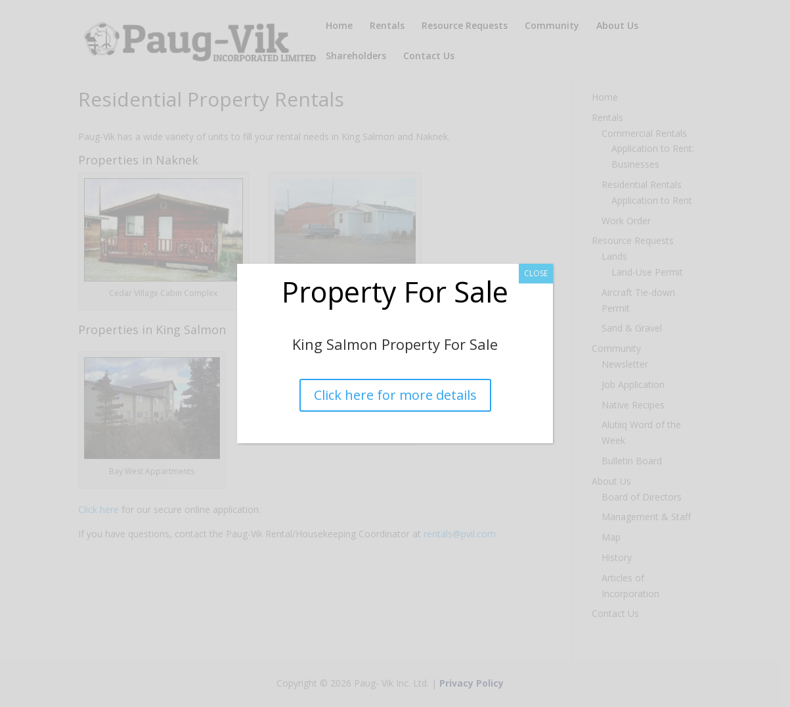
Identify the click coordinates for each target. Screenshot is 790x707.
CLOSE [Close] (536, 273)
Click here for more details (394, 395)
